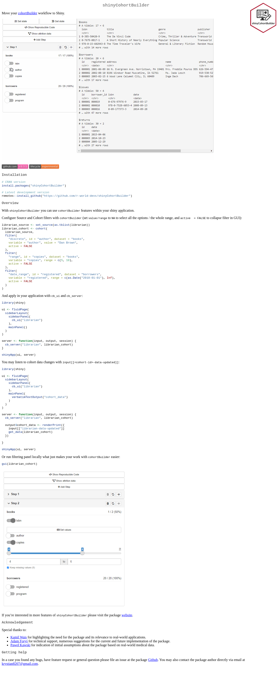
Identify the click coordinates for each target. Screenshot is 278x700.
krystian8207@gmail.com (20, 694)
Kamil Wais (18, 667)
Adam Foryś (19, 671)
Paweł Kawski (20, 675)
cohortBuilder (27, 14)
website (127, 644)
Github (153, 690)
